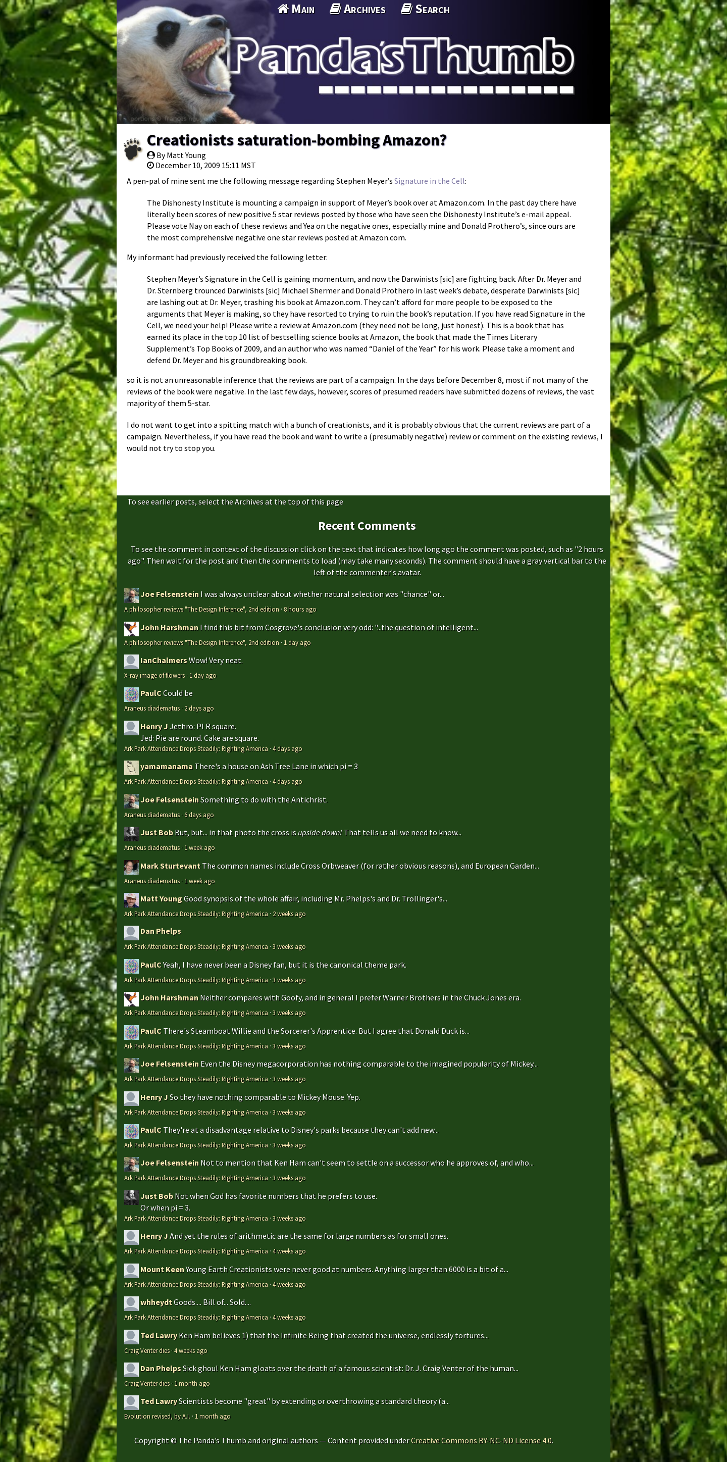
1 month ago (192, 1383)
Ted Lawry (158, 1335)
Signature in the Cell (429, 181)
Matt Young (161, 898)
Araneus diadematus (152, 708)
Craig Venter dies (147, 1350)
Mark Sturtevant (170, 866)
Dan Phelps (160, 931)
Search (425, 9)
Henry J (154, 726)
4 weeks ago (289, 1251)
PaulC (151, 693)
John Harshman (169, 627)
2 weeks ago (289, 914)
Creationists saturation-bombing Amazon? (297, 140)
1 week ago (199, 847)
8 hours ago (300, 609)
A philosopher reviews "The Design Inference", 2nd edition (201, 609)
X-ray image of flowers (154, 675)
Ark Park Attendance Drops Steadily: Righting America (196, 748)
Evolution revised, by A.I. (157, 1416)
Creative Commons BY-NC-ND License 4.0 (481, 1440)
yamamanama (166, 766)
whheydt (156, 1302)
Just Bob (156, 832)
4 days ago (287, 748)
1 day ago (297, 642)
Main (296, 9)
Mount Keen (162, 1269)
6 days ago (199, 815)
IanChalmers (163, 660)
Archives (358, 9)
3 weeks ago (289, 946)
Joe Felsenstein (169, 594)
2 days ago (199, 708)
